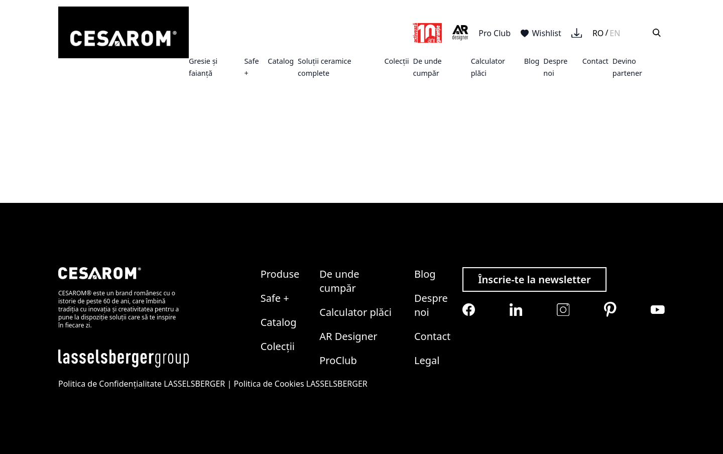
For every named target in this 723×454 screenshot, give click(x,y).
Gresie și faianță (203, 67)
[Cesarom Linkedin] (516, 309)
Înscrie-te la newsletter (534, 279)
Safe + (275, 298)
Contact (595, 61)
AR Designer (348, 336)
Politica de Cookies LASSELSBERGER (300, 383)
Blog (532, 61)
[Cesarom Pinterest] (610, 309)
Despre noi (431, 305)
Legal (426, 360)
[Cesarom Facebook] (468, 309)
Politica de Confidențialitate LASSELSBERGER (141, 383)
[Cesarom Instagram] (563, 309)
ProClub (338, 360)
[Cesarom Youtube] (658, 309)
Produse (280, 274)
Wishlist (541, 33)
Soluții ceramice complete (324, 67)
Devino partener (627, 67)
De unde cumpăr (427, 67)
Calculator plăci (355, 312)
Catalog (281, 61)
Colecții (396, 61)
